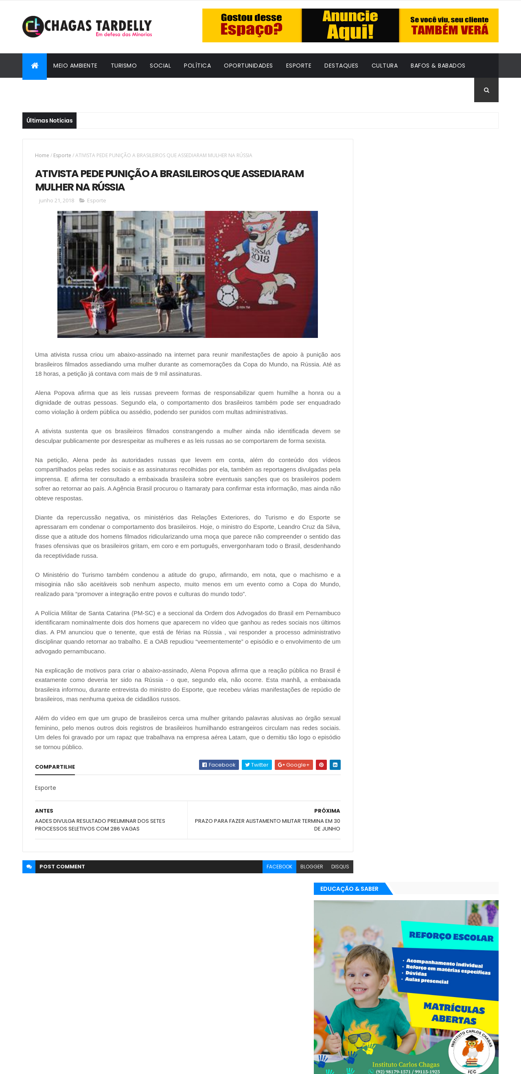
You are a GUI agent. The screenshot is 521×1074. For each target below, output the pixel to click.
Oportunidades (248, 65)
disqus (322, 877)
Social (160, 65)
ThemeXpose (67, 1062)
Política (197, 65)
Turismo (124, 65)
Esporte (299, 65)
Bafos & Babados (438, 65)
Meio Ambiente (75, 65)
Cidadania (45, 90)
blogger (293, 877)
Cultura (385, 65)
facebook (261, 877)
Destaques (341, 65)
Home (42, 155)
